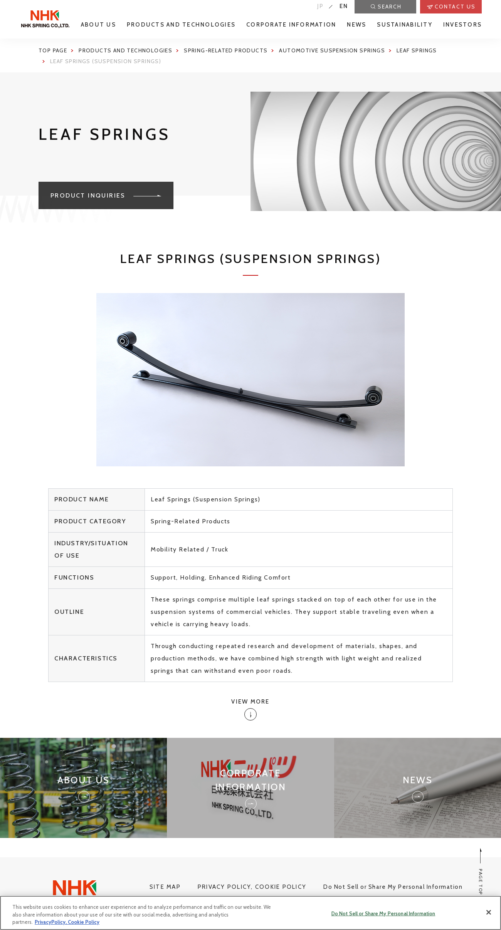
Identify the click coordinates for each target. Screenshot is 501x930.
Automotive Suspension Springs (332, 50)
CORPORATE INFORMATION (291, 24)
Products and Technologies (125, 50)
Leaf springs (417, 50)
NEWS (356, 24)
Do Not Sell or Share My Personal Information (392, 886)
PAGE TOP (481, 871)
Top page (53, 50)
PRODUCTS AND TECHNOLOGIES (181, 24)
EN (344, 6)
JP (320, 6)
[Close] (488, 914)
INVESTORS (462, 24)
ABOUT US (98, 24)
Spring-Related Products (225, 50)
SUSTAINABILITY (404, 24)
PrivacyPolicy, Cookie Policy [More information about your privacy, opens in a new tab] (67, 925)
